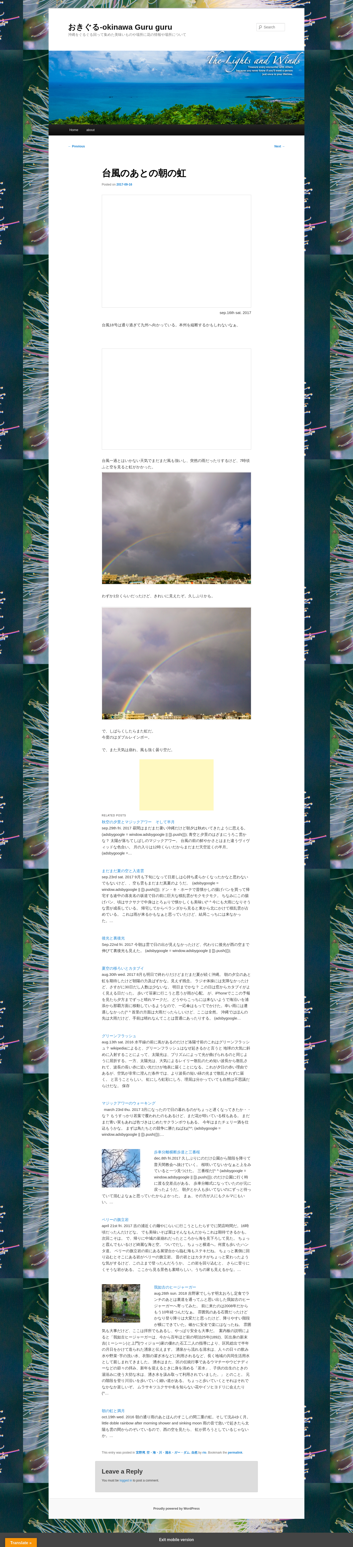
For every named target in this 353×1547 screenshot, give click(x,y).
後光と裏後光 (113, 938)
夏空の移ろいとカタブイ (123, 968)
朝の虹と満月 (113, 1411)
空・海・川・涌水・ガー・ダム (168, 1452)
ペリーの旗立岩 (115, 1219)
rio (204, 1452)
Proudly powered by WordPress (176, 1508)
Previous (76, 146)
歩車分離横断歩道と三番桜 (177, 1152)
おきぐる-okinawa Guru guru (120, 27)
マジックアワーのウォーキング (129, 1103)
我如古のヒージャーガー (175, 1287)
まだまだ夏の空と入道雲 (123, 871)
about (90, 130)
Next (279, 146)
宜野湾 (140, 1452)
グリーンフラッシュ (119, 1036)
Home (73, 130)
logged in (125, 1480)
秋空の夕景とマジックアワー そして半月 (138, 822)
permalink (235, 1452)
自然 (194, 1452)
